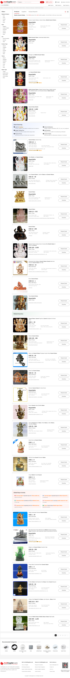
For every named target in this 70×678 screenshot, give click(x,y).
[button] (2, 647)
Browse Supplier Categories (40, 669)
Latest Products (38, 671)
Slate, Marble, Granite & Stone (19, 7)
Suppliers (24, 11)
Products (16, 11)
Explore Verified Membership (27, 669)
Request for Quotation (39, 664)
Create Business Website (26, 671)
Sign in (64, 2)
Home (1, 7)
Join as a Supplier (25, 664)
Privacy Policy (52, 671)
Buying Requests (33, 11)
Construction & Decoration (8, 7)
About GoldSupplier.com (54, 664)
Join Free (68, 2)
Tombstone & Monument (30, 7)
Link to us (51, 669)
